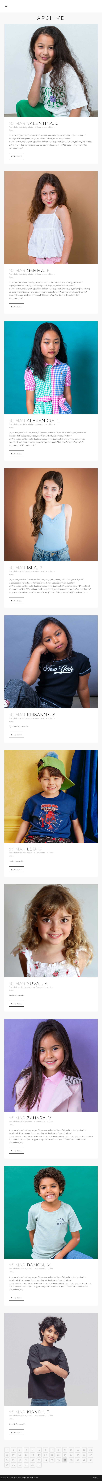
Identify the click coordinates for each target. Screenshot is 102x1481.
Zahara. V (39, 1117)
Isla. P (34, 567)
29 (13, 1460)
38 (71, 1460)
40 (84, 1460)
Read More (16, 156)
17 (26, 1455)
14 (7, 1455)
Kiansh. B (38, 1412)
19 (39, 1455)
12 (84, 1449)
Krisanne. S (41, 714)
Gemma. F (38, 270)
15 (13, 1455)
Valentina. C (43, 123)
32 (33, 1460)
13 (90, 1449)
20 (45, 1455)
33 (39, 1460)
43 (13, 1465)
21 (52, 1455)
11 (78, 1449)
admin (30, 127)
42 (7, 1465)
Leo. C (34, 849)
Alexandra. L (43, 420)
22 (58, 1455)
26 (84, 1455)
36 (58, 1460)
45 (26, 1465)
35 (52, 1460)
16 (20, 1455)
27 (90, 1455)
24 (71, 1455)
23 (65, 1455)
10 (71, 1449)
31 (26, 1460)
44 (19, 1465)
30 (20, 1460)
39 (77, 1460)
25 (78, 1455)
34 (45, 1460)
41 (90, 1460)
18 (33, 1455)
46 (32, 1465)
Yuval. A (37, 983)
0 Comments (40, 127)
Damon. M (39, 1265)
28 (7, 1460)
